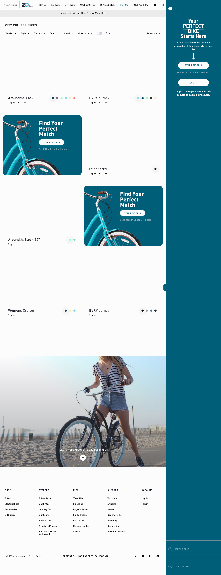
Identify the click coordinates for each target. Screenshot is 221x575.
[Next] (162, 13)
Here (103, 12)
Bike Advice (45, 498)
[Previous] (4, 13)
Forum (145, 503)
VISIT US (124, 5)
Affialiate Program (48, 526)
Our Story (44, 514)
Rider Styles (45, 520)
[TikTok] (142, 556)
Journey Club (45, 509)
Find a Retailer (80, 514)
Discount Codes (81, 526)
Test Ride (78, 498)
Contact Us (113, 526)
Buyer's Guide (80, 509)
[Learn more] (83, 458)
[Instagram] (135, 556)
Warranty (112, 498)
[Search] (163, 5)
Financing (78, 503)
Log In (145, 498)
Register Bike (114, 514)
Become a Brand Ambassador (47, 533)
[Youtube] (157, 556)
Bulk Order (78, 520)
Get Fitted (44, 503)
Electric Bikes (12, 503)
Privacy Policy (35, 556)
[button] (11, 33)
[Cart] (155, 5)
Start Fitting (51, 142)
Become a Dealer (116, 531)
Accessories (11, 509)
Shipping (111, 503)
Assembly (112, 520)
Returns (111, 509)
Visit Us (77, 531)
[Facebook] (150, 556)
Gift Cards (10, 514)
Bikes (8, 498)
